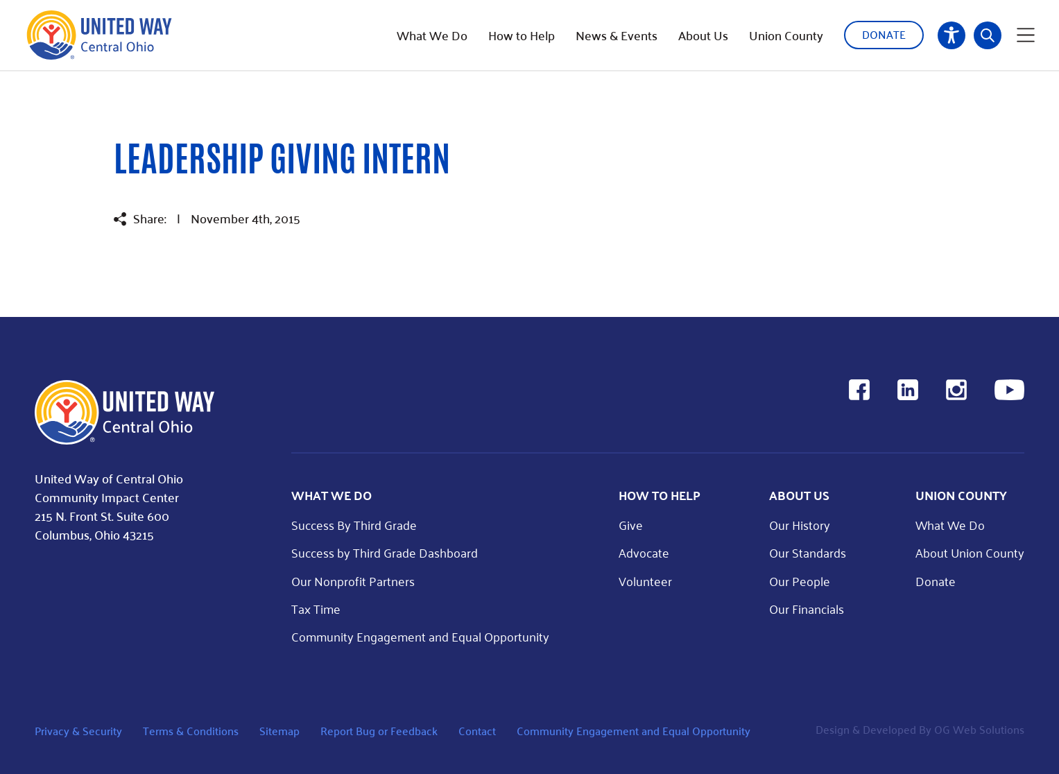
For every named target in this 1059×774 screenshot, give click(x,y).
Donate (884, 34)
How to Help (521, 35)
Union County (786, 35)
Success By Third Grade (354, 524)
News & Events (616, 35)
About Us (703, 35)
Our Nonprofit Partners (353, 580)
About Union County (969, 552)
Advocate (644, 552)
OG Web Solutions (979, 729)
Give (631, 524)
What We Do (432, 35)
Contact (477, 731)
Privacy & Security (78, 731)
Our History (799, 524)
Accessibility (951, 35)
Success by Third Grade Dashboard (384, 552)
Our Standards (807, 552)
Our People (799, 580)
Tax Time (316, 608)
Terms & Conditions (191, 731)
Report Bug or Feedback (379, 731)
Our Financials (806, 608)
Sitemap (279, 731)
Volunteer (645, 580)
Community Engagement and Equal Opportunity (420, 636)
